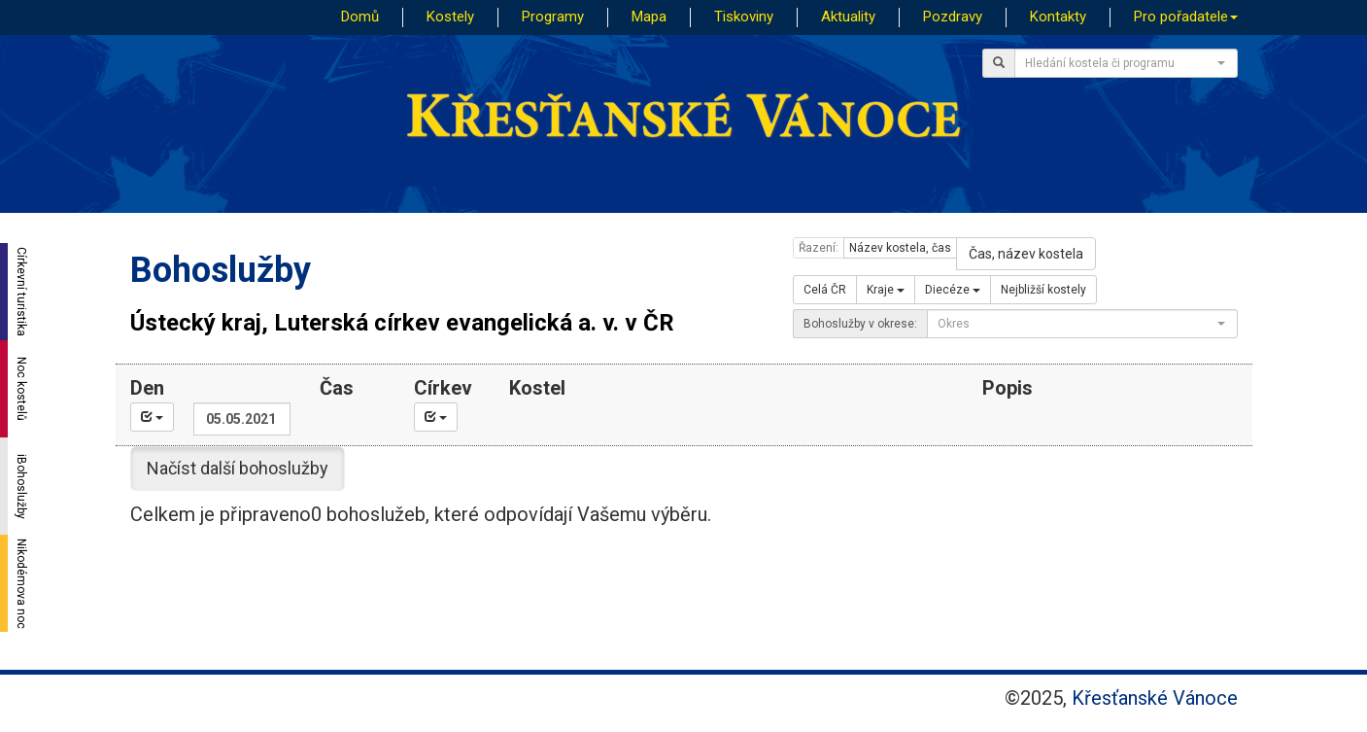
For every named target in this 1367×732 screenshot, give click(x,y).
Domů (360, 16)
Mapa (649, 16)
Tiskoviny (743, 16)
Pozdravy (952, 16)
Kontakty (1058, 16)
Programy (553, 16)
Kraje (886, 289)
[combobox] (1126, 63)
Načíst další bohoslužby (237, 468)
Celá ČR (824, 289)
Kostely (450, 16)
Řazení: (818, 248)
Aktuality (848, 16)
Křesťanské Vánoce (1155, 698)
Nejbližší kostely (1043, 289)
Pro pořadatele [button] (1186, 16)
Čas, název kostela (1026, 253)
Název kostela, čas (900, 248)
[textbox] (1120, 63)
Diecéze (952, 289)
